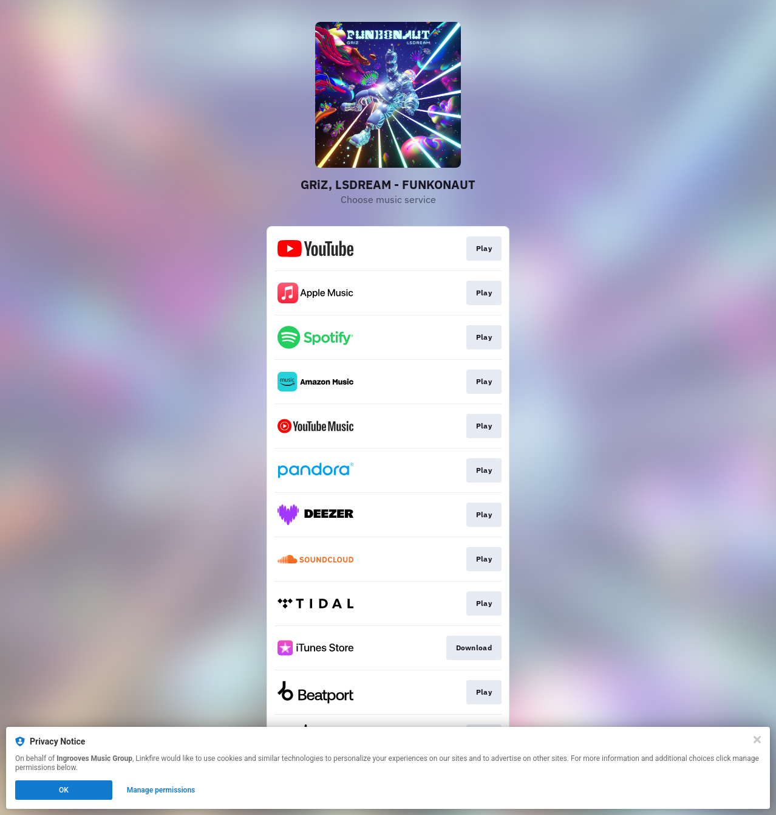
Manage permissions (161, 790)
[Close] (757, 739)
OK (64, 790)
